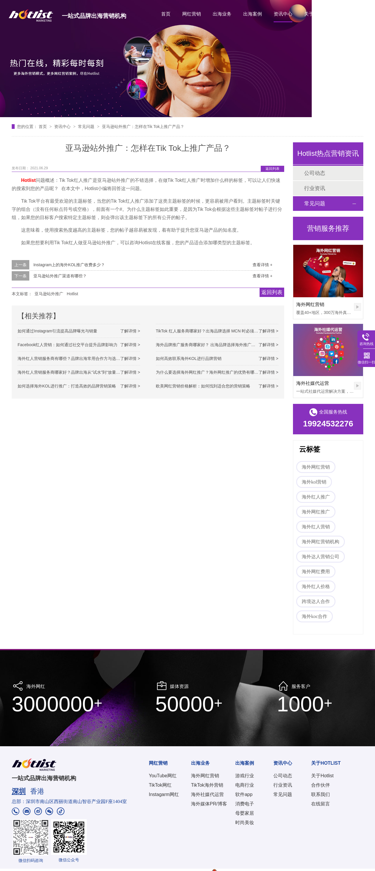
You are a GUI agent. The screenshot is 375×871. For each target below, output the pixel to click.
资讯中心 (283, 13)
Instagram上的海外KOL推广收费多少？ (69, 264)
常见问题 (87, 126)
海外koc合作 (314, 616)
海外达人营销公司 (320, 556)
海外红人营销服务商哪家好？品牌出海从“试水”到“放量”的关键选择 (78, 372)
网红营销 (191, 13)
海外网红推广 (316, 511)
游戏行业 (244, 775)
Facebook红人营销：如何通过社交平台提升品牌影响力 (67, 344)
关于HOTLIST (318, 13)
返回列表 (272, 169)
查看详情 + (262, 264)
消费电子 (244, 803)
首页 (166, 13)
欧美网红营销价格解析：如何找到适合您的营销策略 (203, 386)
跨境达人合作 (316, 601)
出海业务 (222, 13)
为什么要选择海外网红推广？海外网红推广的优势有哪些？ (209, 372)
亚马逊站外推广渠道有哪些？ (60, 276)
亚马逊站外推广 (49, 293)
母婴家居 (244, 813)
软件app (244, 794)
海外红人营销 (316, 526)
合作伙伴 (320, 785)
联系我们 (320, 794)
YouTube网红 (163, 775)
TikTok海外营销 (207, 785)
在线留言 (320, 803)
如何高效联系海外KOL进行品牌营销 (188, 358)
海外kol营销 (314, 481)
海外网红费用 (316, 571)
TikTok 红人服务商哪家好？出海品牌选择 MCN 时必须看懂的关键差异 (219, 331)
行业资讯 (314, 188)
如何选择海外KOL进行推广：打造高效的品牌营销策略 (67, 386)
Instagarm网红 (164, 794)
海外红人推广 (316, 496)
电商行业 (244, 785)
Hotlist (72, 293)
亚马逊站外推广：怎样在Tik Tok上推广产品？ (143, 126)
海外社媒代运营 (312, 383)
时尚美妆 (244, 822)
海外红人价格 (316, 586)
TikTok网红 (160, 785)
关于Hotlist (322, 775)
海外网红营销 (310, 304)
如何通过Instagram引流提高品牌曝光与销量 (57, 331)
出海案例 (252, 13)
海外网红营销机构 (320, 541)
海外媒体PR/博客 (209, 803)
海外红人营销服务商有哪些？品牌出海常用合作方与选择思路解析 (77, 358)
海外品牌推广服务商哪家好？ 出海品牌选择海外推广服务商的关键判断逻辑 (224, 344)
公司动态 (314, 173)
